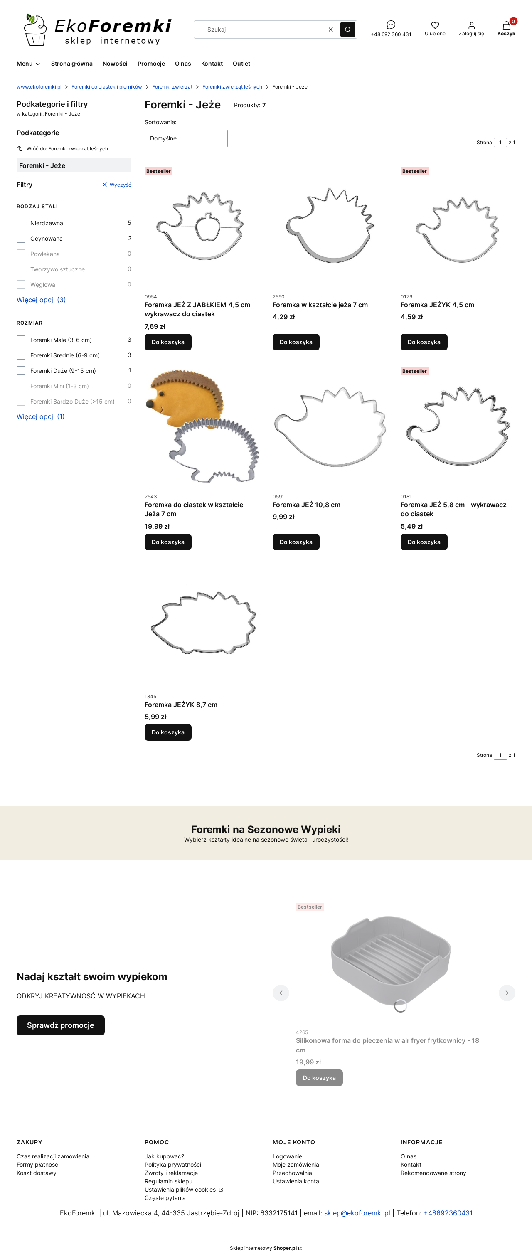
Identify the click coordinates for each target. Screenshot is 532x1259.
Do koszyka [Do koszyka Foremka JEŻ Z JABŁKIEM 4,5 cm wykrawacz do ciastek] (168, 341)
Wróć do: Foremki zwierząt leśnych (62, 148)
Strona (484, 142)
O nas (408, 1156)
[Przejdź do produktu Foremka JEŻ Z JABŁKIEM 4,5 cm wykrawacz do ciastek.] (202, 226)
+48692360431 (448, 1213)
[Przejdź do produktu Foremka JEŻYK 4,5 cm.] (458, 226)
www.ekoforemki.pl (39, 87)
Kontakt (411, 1164)
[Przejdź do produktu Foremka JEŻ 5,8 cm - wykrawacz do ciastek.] (458, 426)
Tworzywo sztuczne (57, 269)
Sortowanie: (161, 122)
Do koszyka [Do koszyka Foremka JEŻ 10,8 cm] (296, 541)
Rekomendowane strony (433, 1172)
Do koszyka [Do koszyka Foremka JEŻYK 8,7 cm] (168, 732)
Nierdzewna (46, 223)
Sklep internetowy (263, 1248)
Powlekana (45, 253)
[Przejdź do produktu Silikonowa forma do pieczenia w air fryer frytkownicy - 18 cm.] (390, 961)
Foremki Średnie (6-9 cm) (65, 355)
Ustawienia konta (296, 1181)
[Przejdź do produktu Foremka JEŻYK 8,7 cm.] (202, 626)
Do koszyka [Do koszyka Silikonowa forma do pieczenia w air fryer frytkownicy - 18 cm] (319, 1077)
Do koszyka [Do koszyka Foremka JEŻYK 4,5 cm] (424, 341)
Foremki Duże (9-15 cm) (63, 370)
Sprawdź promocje (60, 1025)
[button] (347, 29)
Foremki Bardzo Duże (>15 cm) (72, 401)
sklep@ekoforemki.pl (357, 1213)
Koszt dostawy (37, 1172)
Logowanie (287, 1156)
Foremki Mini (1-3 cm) (59, 385)
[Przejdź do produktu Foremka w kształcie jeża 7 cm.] (330, 226)
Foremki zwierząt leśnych (232, 87)
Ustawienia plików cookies (181, 1189)
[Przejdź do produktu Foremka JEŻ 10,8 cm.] (330, 426)
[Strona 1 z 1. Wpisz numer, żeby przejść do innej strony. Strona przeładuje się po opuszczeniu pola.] (500, 142)
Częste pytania (165, 1197)
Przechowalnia (292, 1172)
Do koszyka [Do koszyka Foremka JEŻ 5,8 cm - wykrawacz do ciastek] (424, 541)
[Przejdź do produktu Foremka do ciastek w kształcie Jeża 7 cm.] (202, 426)
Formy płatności (38, 1164)
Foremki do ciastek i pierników (106, 87)
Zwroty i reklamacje (171, 1172)
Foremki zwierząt (172, 87)
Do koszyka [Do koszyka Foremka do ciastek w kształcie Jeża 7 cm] (168, 541)
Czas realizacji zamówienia (53, 1156)
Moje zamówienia (296, 1164)
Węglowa (42, 284)
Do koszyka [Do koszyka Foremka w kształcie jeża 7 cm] (296, 341)
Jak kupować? (164, 1156)
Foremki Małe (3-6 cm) (61, 339)
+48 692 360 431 (391, 34)
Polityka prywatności (173, 1164)
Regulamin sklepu (168, 1181)
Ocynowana (46, 238)
